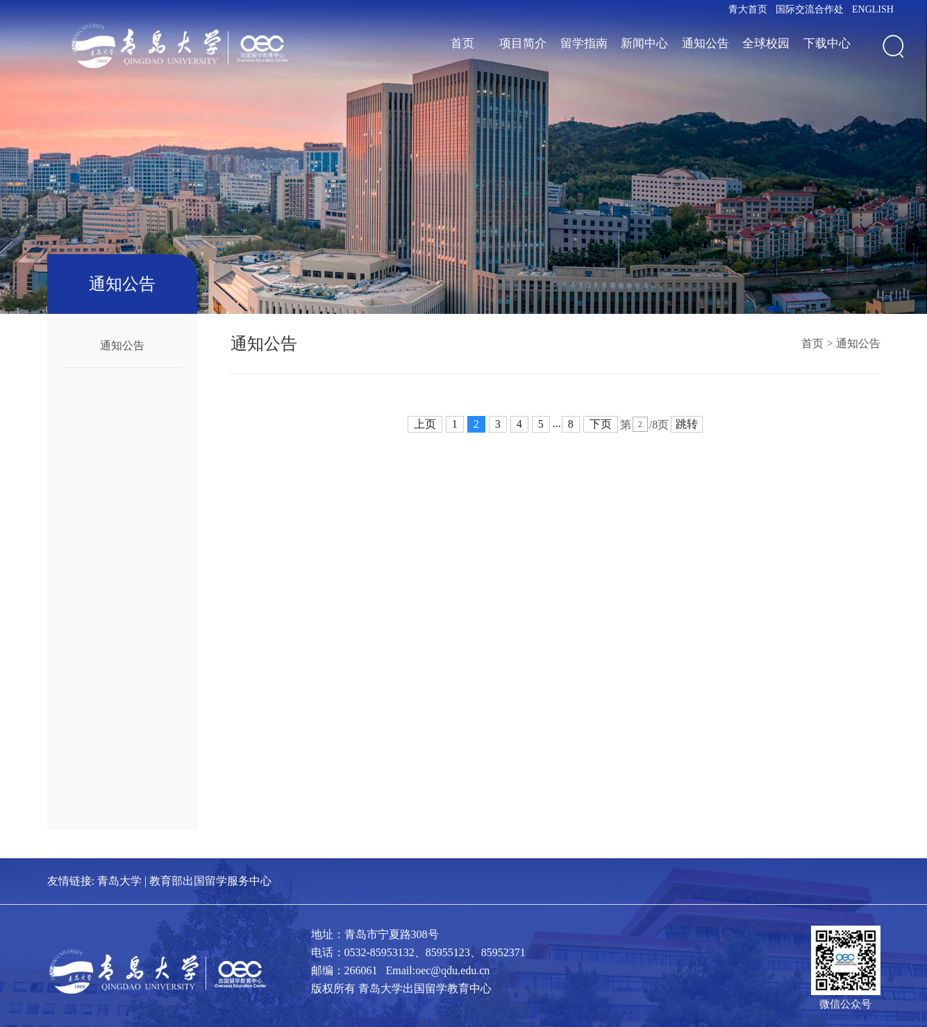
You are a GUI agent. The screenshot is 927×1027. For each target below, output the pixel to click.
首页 (462, 43)
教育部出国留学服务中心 (210, 881)
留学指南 (584, 43)
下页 (601, 424)
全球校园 (766, 43)
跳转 (687, 424)
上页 (425, 424)
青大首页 (747, 9)
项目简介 (522, 43)
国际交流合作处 (810, 9)
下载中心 (827, 43)
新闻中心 (644, 43)
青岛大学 (119, 881)
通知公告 (705, 43)
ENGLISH (873, 9)
